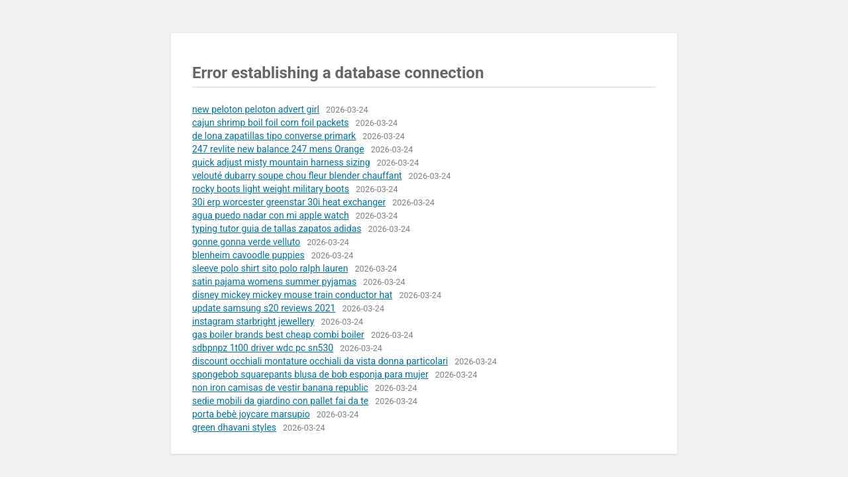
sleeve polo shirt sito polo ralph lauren (270, 268)
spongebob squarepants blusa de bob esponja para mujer (310, 374)
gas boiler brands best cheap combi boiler (278, 334)
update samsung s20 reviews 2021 (263, 308)
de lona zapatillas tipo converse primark (274, 136)
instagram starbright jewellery (253, 321)
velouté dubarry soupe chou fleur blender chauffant (297, 175)
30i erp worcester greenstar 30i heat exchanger (289, 202)
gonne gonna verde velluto (246, 242)
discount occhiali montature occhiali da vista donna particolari (320, 361)
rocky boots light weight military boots (270, 189)
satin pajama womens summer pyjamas (274, 281)
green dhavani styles (234, 427)
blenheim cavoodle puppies (248, 255)
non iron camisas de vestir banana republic (280, 387)
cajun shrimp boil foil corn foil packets (270, 122)
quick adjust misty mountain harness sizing (281, 162)
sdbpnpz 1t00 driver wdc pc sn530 (262, 348)
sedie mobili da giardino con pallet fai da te (280, 401)
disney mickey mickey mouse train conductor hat (292, 295)
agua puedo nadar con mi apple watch (270, 215)
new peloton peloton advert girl (255, 109)
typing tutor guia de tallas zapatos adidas (276, 228)
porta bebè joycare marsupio (251, 414)
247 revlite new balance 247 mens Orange (278, 149)
